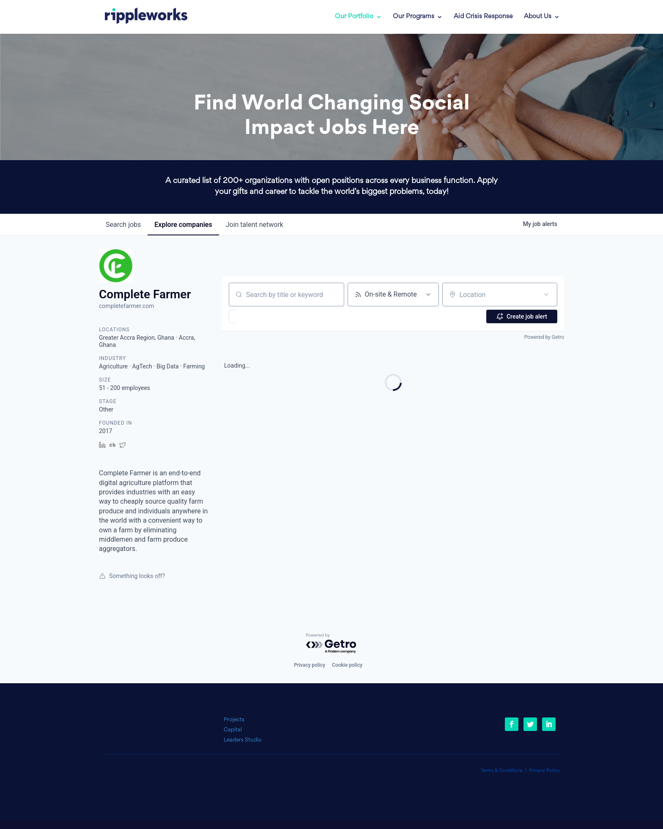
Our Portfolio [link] (354, 17)
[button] (257, 316)
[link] (140, 17)
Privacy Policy (544, 771)
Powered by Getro (544, 337)
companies (183, 225)
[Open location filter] (546, 294)
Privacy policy (309, 665)
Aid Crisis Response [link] (483, 17)
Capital (233, 730)
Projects (234, 720)
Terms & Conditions (502, 771)
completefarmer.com (126, 306)
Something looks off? (132, 576)
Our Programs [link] (413, 17)
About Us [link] (537, 17)
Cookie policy (347, 665)
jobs (123, 225)
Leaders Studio (243, 740)
